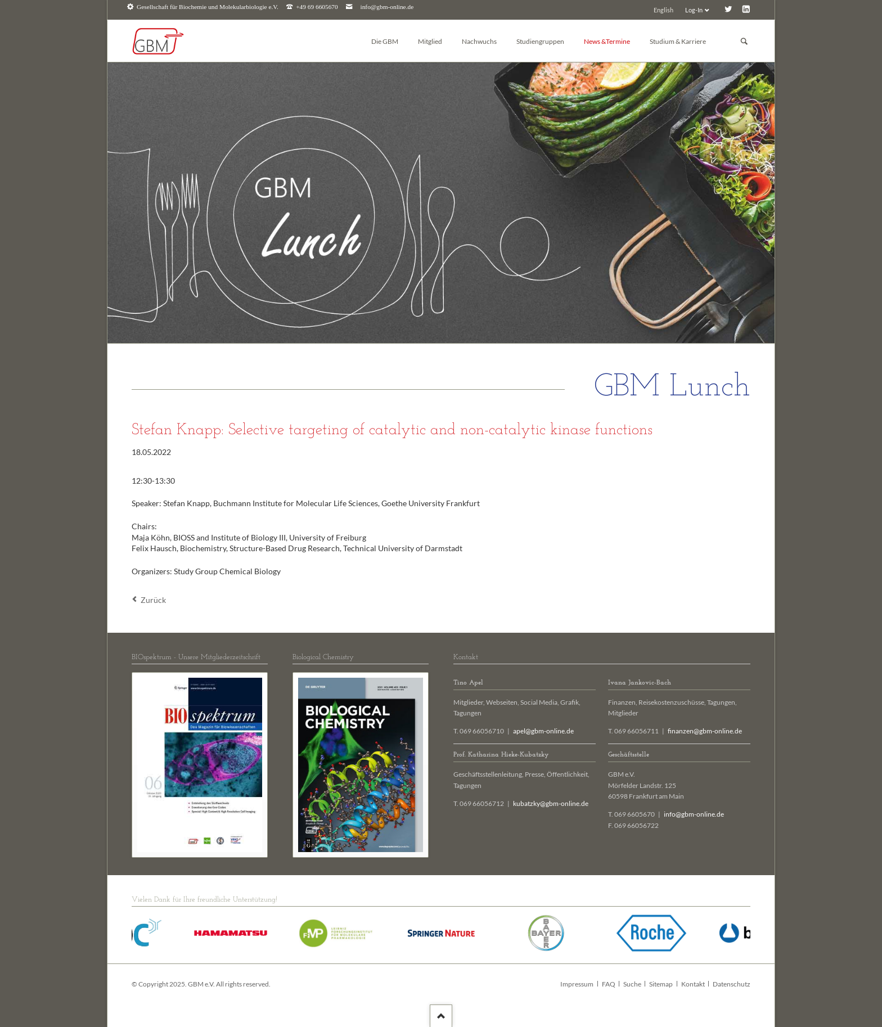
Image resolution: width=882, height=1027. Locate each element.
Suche (632, 984)
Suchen (744, 41)
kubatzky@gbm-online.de (550, 803)
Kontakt (693, 984)
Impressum (576, 984)
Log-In (694, 9)
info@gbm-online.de (387, 7)
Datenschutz (731, 984)
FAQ (608, 984)
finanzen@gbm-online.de (705, 731)
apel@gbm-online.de (543, 731)
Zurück (153, 600)
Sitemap (661, 984)
